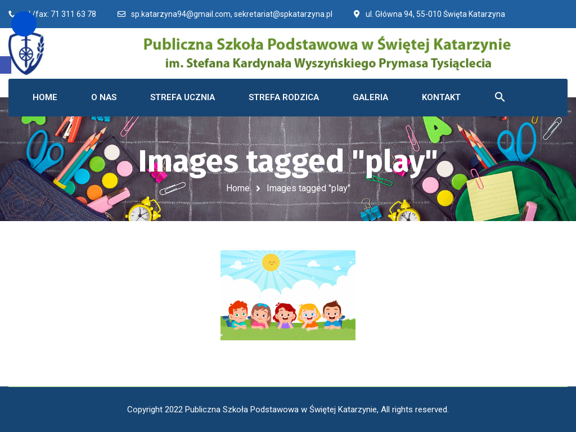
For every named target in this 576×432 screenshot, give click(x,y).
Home (238, 188)
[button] (5, 65)
